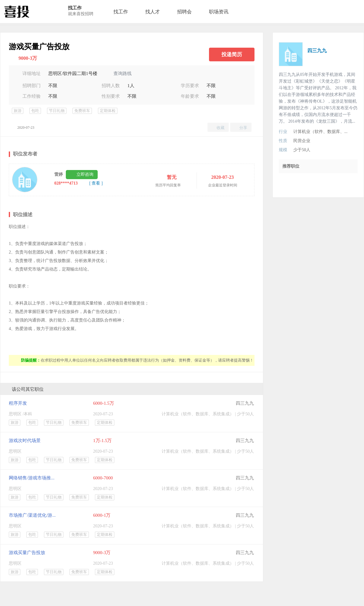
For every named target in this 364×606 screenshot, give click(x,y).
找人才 (152, 11)
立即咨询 (84, 174)
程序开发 (18, 403)
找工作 (120, 11)
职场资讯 (218, 11)
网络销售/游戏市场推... (31, 477)
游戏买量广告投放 (27, 552)
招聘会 (184, 11)
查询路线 (122, 73)
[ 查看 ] (96, 183)
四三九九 (245, 403)
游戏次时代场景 (25, 440)
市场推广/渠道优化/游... (32, 515)
